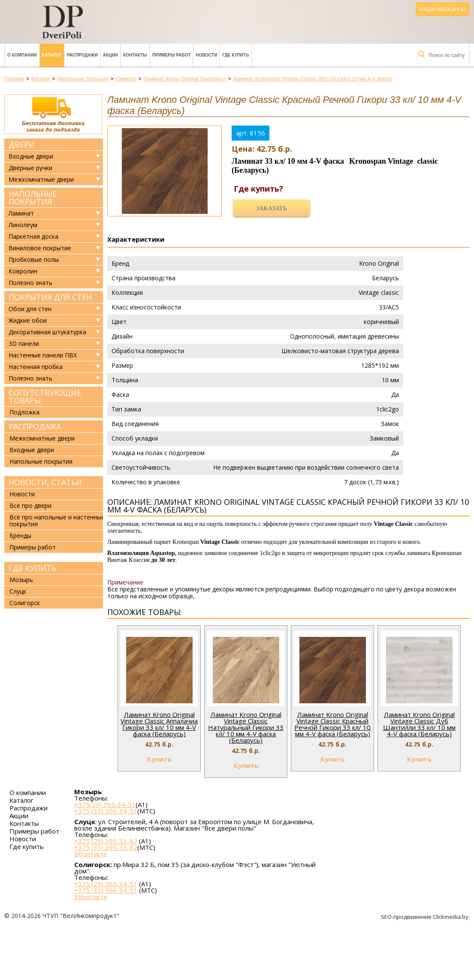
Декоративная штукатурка (47, 332)
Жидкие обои (28, 320)
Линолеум (23, 225)
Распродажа (35, 426)
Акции (110, 55)
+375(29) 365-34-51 (105, 804)
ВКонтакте (90, 854)
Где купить (235, 55)
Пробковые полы (34, 259)
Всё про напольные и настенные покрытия (57, 520)
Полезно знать (30, 282)
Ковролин (23, 271)
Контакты (135, 55)
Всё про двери (30, 505)
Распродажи (82, 55)
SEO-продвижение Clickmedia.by (425, 917)
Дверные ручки (30, 168)
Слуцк (17, 591)
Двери (22, 144)
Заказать (271, 208)
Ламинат (21, 213)
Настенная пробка (36, 366)
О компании (22, 55)
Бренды (20, 535)
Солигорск (24, 603)
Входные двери (31, 156)
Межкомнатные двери (41, 179)
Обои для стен (30, 309)
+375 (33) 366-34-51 (105, 811)
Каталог (52, 55)
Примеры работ (171, 55)
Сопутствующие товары (45, 396)
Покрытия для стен (50, 297)
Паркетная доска (33, 236)
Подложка (24, 412)
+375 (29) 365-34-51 (105, 883)
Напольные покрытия (33, 198)
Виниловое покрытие (40, 248)
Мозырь (21, 580)
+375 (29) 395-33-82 (105, 841)
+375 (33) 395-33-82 (105, 847)
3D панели (24, 343)
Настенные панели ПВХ (43, 355)
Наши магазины (442, 9)
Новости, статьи (45, 482)
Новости (206, 55)
